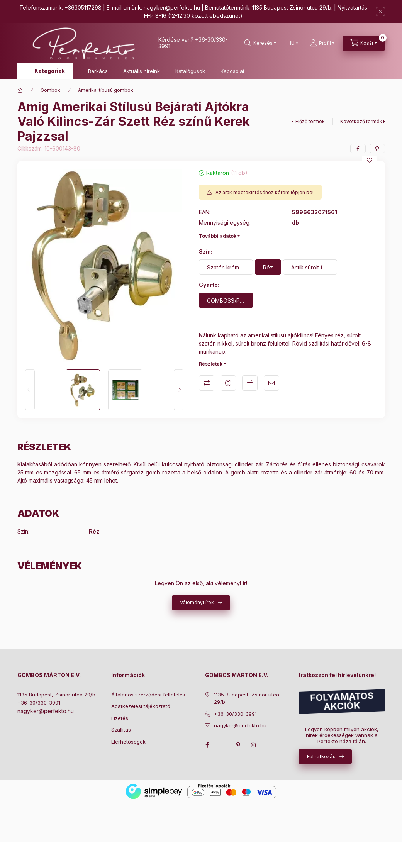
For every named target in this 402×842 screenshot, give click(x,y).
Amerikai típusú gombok (105, 90)
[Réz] (268, 267)
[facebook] (358, 148)
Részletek (210, 364)
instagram (253, 745)
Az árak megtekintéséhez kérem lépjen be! (264, 192)
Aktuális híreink (141, 71)
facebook (207, 745)
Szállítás (121, 730)
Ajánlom (271, 383)
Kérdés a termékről (228, 383)
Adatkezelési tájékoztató (140, 706)
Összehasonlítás (206, 383)
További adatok (217, 236)
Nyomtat (250, 383)
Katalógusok (190, 71)
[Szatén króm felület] (226, 267)
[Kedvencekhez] (369, 160)
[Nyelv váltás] (291, 43)
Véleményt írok (197, 602)
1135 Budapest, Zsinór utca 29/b (56, 694)
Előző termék (310, 121)
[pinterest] (377, 148)
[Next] (178, 389)
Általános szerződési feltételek (148, 694)
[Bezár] (380, 11)
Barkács (98, 71)
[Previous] (30, 389)
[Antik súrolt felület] (310, 267)
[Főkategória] (20, 90)
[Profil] (322, 43)
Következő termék (361, 121)
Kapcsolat (232, 71)
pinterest (238, 745)
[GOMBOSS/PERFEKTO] (226, 300)
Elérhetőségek (128, 742)
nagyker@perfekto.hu (172, 7)
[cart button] (364, 43)
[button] (45, 71)
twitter (223, 745)
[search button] (260, 43)
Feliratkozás (321, 756)
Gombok (50, 90)
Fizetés (119, 718)
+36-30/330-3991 (38, 703)
